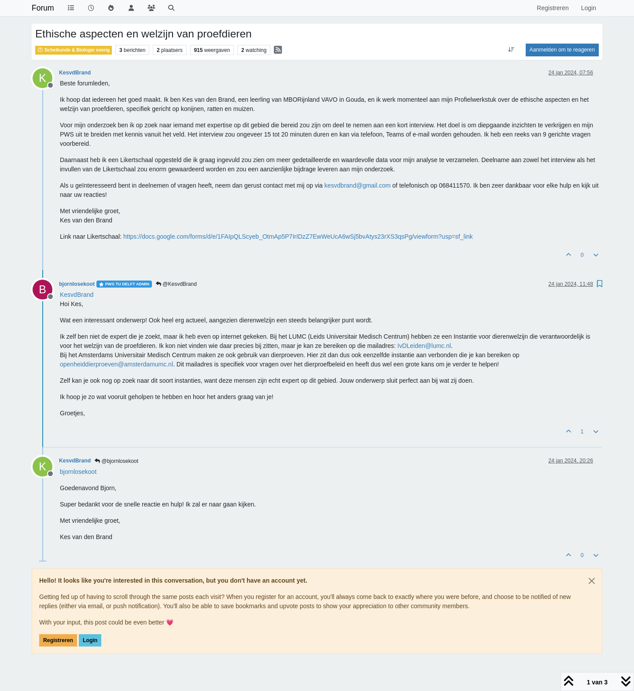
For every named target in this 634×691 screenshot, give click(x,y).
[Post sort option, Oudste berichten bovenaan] (511, 50)
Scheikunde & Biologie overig (73, 49)
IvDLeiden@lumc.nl (424, 345)
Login (90, 640)
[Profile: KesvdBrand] (76, 294)
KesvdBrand (75, 73)
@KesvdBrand (176, 284)
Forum (43, 8)
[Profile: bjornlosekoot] (78, 471)
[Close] (592, 581)
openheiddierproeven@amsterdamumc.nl (116, 364)
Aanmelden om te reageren (562, 50)
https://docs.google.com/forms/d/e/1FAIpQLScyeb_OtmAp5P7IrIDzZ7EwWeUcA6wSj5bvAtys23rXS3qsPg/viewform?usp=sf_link (298, 236)
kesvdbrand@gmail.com (357, 185)
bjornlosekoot (77, 284)
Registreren (58, 640)
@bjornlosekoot (116, 461)
